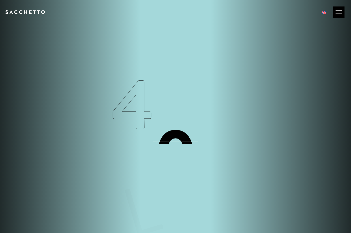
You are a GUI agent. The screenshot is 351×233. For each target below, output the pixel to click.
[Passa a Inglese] (324, 12)
